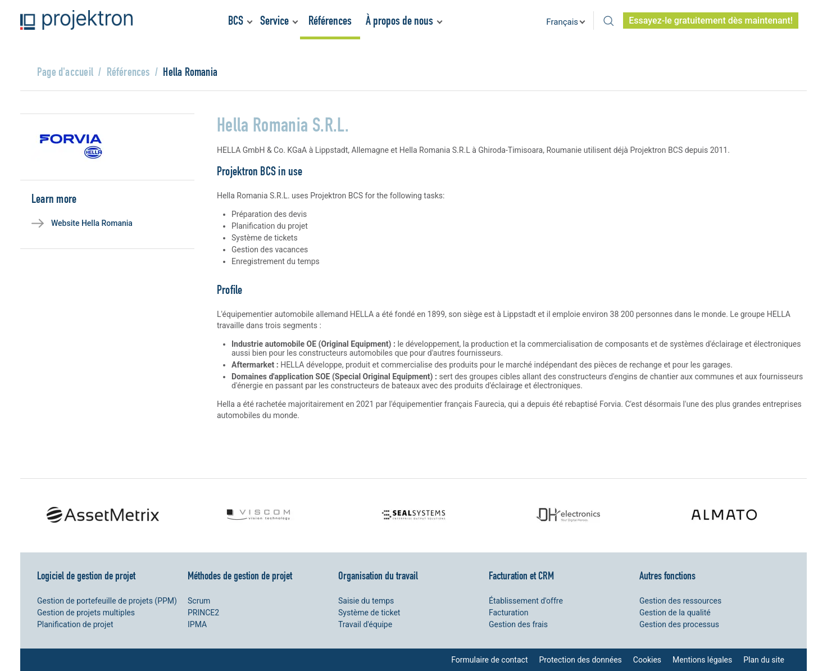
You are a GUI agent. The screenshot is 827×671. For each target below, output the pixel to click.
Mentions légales (702, 659)
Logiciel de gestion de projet (86, 575)
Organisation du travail (378, 575)
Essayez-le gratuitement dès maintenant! (711, 20)
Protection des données (580, 659)
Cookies (647, 659)
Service (274, 20)
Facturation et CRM (521, 575)
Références (330, 20)
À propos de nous (399, 20)
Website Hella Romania (92, 223)
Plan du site (763, 659)
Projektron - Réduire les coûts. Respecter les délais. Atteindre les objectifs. (76, 20)
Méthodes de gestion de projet (240, 575)
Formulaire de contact (489, 659)
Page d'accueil (65, 72)
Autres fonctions (667, 575)
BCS (235, 20)
